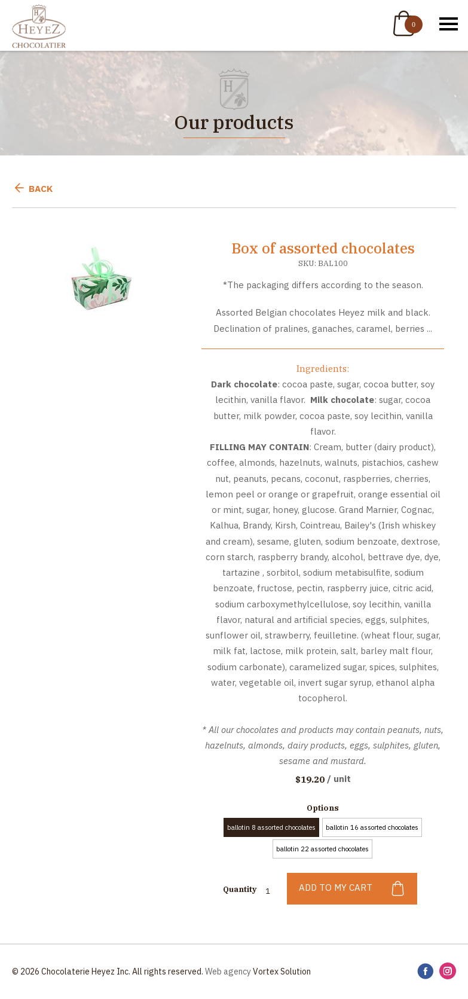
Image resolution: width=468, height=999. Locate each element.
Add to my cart (352, 888)
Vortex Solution (282, 971)
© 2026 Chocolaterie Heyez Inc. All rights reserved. (107, 971)
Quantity (239, 889)
